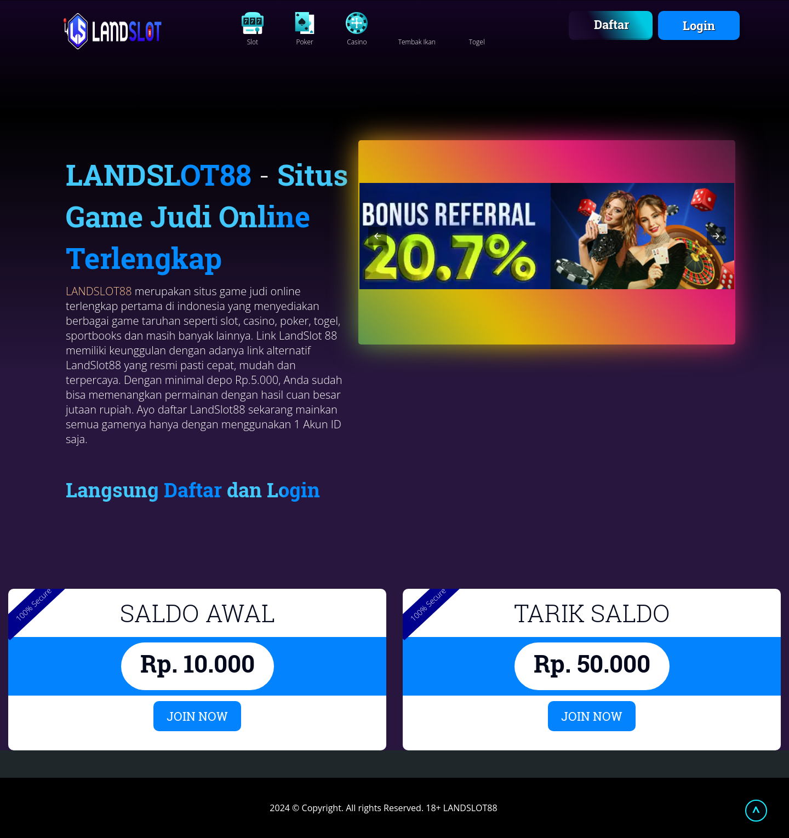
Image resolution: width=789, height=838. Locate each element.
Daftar (611, 24)
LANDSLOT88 (99, 291)
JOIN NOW (197, 716)
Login (699, 25)
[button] (377, 236)
